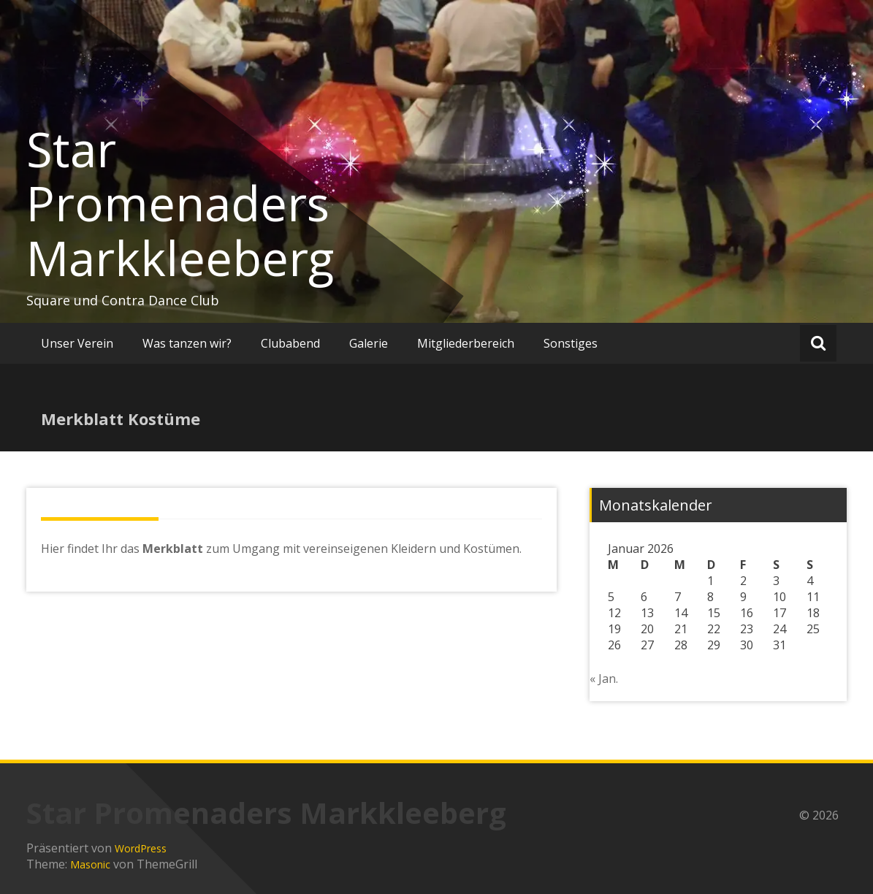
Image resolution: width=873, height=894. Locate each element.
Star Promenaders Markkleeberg (180, 204)
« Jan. (604, 678)
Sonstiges (571, 343)
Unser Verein (77, 343)
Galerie (368, 343)
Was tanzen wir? (187, 343)
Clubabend (290, 343)
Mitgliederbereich (465, 343)
